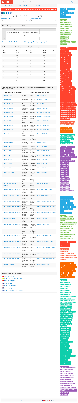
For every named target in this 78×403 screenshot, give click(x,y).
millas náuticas (64, 209)
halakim (71, 273)
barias (71, 238)
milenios (66, 273)
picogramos (70, 377)
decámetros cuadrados (66, 26)
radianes (72, 13)
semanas (62, 269)
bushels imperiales (64, 346)
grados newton (63, 257)
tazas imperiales (64, 348)
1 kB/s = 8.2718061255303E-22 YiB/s (11, 258)
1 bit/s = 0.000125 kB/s (42, 95)
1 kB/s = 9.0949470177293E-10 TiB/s (11, 235)
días (75, 267)
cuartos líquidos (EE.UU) (66, 318)
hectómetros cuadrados (66, 24)
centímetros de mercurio (66, 228)
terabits (67, 150)
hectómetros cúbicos (65, 284)
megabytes (72, 154)
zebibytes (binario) (64, 188)
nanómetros (70, 205)
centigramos (70, 373)
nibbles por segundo (65, 118)
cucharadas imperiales (65, 350)
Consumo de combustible (67, 135)
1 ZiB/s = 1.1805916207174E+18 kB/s (46, 253)
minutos (68, 267)
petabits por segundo (65, 61)
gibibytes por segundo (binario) (68, 106)
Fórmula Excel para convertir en (13, 26)
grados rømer (63, 259)
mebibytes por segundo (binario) (68, 104)
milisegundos (72, 265)
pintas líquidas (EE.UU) (65, 320)
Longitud (63, 197)
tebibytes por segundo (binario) (68, 108)
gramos (69, 371)
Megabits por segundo (65, 55)
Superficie (63, 20)
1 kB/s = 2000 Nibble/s (8, 264)
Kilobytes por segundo (29, 5)
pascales (62, 220)
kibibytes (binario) (64, 176)
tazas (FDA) (63, 356)
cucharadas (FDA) (71, 356)
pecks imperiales (64, 344)
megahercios (69, 129)
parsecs (70, 209)
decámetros (70, 199)
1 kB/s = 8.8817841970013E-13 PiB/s (12, 241)
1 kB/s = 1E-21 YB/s (7, 168)
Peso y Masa (64, 367)
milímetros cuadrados (65, 34)
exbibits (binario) (64, 170)
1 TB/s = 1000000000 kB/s (43, 150)
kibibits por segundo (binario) (67, 87)
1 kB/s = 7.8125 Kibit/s (8, 172)
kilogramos (63, 369)
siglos (61, 273)
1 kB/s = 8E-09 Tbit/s (8, 112)
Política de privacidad (36, 400)
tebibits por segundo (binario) (67, 93)
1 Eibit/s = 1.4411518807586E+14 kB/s (46, 201)
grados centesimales (65, 17)
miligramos (63, 375)
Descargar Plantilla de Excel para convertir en (24, 42)
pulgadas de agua (64, 238)
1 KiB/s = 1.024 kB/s (42, 218)
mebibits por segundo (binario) (67, 89)
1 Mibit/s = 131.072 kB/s (43, 178)
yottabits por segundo (65, 67)
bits (61, 148)
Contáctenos (31, 2)
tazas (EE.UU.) (63, 326)
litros (73, 300)
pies (69, 207)
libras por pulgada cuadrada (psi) (68, 222)
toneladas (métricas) (65, 379)
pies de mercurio (64, 232)
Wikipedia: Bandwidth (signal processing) (13, 290)
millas (61, 207)
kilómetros (70, 197)
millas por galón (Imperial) (66, 139)
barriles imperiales (64, 332)
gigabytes (62, 156)
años (61, 271)
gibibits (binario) (64, 164)
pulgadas (73, 207)
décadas (73, 271)
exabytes (62, 158)
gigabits (62, 150)
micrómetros (63, 205)
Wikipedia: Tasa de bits (9, 276)
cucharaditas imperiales (66, 352)
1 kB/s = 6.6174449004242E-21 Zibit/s (12, 212)
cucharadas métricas (65, 362)
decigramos (63, 373)
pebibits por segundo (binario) (67, 94)
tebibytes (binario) (64, 182)
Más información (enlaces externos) (12, 273)
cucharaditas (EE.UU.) (65, 330)
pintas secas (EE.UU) (65, 310)
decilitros (62, 302)
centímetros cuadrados (66, 32)
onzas (69, 385)
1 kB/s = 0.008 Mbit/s (8, 103)
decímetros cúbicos (65, 290)
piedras (62, 385)
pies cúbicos (63, 296)
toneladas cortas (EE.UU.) (66, 381)
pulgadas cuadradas (65, 42)
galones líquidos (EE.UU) (66, 316)
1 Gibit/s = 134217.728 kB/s (43, 183)
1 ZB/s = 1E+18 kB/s (42, 163)
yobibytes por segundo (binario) (68, 116)
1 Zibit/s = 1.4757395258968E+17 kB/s (46, 206)
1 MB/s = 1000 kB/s (41, 142)
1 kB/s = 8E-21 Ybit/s (8, 129)
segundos (62, 267)
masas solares (63, 394)
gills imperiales (64, 340)
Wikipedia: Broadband (9, 288)
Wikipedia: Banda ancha (9, 280)
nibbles (72, 190)
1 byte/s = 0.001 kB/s (42, 133)
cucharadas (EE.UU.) (65, 328)
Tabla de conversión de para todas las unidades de (27, 87)
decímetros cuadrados (65, 30)
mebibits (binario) (64, 162)
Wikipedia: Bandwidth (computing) (12, 287)
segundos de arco (64, 13)
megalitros (62, 298)
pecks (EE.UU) (63, 312)
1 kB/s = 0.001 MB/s (8, 142)
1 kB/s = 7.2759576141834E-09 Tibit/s (12, 189)
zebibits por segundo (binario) (67, 98)
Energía (62, 122)
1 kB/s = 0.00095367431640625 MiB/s (12, 224)
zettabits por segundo (65, 65)
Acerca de (16, 2)
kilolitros (68, 298)
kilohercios (62, 129)
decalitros (68, 300)
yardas (65, 207)
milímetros (69, 203)
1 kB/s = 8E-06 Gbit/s (8, 108)
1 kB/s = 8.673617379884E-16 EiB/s (11, 247)
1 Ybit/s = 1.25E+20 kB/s (43, 129)
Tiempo (62, 263)
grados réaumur (72, 257)
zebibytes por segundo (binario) (68, 114)
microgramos (69, 375)
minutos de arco (64, 11)
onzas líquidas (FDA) (65, 354)
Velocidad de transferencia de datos (13, 5)
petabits (72, 150)
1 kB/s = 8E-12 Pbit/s (8, 116)
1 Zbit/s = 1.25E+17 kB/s (43, 125)
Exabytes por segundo (65, 81)
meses (73, 269)
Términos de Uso (26, 400)
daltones (73, 387)
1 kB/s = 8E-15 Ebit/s (8, 121)
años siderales (71, 277)
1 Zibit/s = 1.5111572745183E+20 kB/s (46, 212)
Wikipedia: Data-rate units (10, 285)
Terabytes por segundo (66, 77)
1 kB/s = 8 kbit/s (7, 99)
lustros (69, 275)
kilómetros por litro (64, 141)
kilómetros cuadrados (65, 22)
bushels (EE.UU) (72, 312)
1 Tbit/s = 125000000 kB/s (43, 112)
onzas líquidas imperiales (66, 342)
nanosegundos (70, 263)
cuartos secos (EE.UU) (65, 308)
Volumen (63, 280)
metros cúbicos (64, 288)
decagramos (63, 371)
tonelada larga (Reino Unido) (67, 383)
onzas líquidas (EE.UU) (65, 324)
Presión (62, 216)
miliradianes (63, 15)
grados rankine (63, 255)
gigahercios (63, 131)
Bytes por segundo (64, 69)
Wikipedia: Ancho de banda (10, 281)
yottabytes (62, 160)
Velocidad (63, 242)
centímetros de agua (65, 236)
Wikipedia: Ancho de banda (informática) (13, 278)
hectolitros (62, 300)
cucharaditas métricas (65, 364)
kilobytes (66, 154)
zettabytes (68, 158)
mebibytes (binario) (65, 178)
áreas (61, 44)
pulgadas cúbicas (71, 296)
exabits (62, 152)
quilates (68, 387)
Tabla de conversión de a (22, 47)
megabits (69, 148)
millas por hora (71, 242)
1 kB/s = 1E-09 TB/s (7, 150)
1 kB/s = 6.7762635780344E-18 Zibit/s (12, 206)
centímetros (63, 203)
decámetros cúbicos (65, 286)
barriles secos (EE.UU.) (65, 304)
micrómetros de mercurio (69, 224)
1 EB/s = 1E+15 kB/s (42, 159)
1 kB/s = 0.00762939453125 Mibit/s (11, 178)
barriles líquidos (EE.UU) (66, 314)
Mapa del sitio (23, 2)
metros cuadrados (64, 28)
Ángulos (63, 9)
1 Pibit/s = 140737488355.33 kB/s (45, 195)
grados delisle (71, 255)
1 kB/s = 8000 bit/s (7, 95)
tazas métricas (63, 360)
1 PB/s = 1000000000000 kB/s (44, 155)
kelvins (71, 253)
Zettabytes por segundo (66, 83)
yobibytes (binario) (64, 190)
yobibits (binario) (64, 174)
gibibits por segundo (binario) (67, 90)
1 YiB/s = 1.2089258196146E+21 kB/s (46, 258)
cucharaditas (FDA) (65, 358)
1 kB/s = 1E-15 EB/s (7, 159)
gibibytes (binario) (64, 180)
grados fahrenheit (64, 253)
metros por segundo (65, 244)
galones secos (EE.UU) (65, 306)
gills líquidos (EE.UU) (65, 322)
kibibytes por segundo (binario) (68, 102)
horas (72, 267)
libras (66, 385)
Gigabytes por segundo (66, 75)
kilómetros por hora (65, 246)
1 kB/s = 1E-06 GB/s (7, 146)
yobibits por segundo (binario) (67, 100)
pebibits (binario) (64, 168)
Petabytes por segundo (66, 79)
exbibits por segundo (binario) (67, 96)
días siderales (63, 277)
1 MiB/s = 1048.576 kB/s (43, 224)
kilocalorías (63, 124)
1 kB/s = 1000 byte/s (8, 133)
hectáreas (73, 42)
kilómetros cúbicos (65, 282)
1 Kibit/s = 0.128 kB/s (42, 172)
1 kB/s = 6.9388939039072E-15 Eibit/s (12, 201)
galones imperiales (64, 334)
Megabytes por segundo (41, 5)
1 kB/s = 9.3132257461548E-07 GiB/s (12, 230)
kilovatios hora (70, 124)
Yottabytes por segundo (66, 85)
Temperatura (64, 249)
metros (61, 201)
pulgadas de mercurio (65, 230)
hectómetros (63, 199)
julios (68, 122)
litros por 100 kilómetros (66, 143)
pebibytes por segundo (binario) (68, 110)
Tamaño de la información (67, 147)
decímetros (67, 201)
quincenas (68, 269)
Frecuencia (63, 127)
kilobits (64, 148)
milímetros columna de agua (67, 234)
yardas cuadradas (64, 38)
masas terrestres (64, 392)
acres (65, 44)
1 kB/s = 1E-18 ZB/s (7, 163)
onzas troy (62, 387)
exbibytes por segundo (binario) (68, 112)
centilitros (68, 302)
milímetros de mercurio (66, 226)
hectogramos (69, 369)
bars (72, 218)
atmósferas (69, 216)
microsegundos (64, 265)
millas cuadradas (64, 36)
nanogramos (63, 377)
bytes (61, 154)
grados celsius (63, 251)
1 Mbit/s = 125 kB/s (41, 103)
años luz (62, 211)
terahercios (69, 131)
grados (73, 9)
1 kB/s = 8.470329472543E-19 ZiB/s (11, 253)
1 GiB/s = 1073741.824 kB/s (43, 230)
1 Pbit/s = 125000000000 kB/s (44, 116)
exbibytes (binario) (64, 186)
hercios (70, 127)
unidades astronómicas (66, 213)
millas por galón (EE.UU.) (66, 137)
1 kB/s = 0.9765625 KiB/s (9, 218)
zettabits (66, 152)
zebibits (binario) (64, 172)
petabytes (73, 156)
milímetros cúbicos (65, 294)
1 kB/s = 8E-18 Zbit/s (8, 125)
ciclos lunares (63, 275)
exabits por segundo (65, 63)
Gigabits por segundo (65, 57)
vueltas (69, 9)
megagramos (72, 367)
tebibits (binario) (64, 166)
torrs (61, 224)
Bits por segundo (64, 51)
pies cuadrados (64, 40)
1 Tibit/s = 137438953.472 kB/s (44, 189)
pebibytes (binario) (64, 184)
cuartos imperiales (64, 336)
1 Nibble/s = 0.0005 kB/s (43, 264)
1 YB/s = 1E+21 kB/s (42, 168)
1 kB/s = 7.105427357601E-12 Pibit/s (11, 195)
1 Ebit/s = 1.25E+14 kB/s (43, 121)
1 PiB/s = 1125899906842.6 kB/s (45, 241)
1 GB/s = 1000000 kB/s (42, 146)
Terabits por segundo (65, 59)
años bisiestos (67, 271)
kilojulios (72, 122)
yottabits (72, 152)
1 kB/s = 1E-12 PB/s (7, 155)
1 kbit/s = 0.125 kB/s (42, 99)
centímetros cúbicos (65, 292)
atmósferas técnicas (65, 218)
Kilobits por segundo (65, 53)
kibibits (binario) (70, 160)
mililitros (73, 302)
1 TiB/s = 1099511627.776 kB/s (44, 235)
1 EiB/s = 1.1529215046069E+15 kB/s (46, 247)
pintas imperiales (64, 338)
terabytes (68, 156)
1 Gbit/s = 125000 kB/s (42, 108)
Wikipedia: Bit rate (8, 283)
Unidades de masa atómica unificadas (67, 390)
